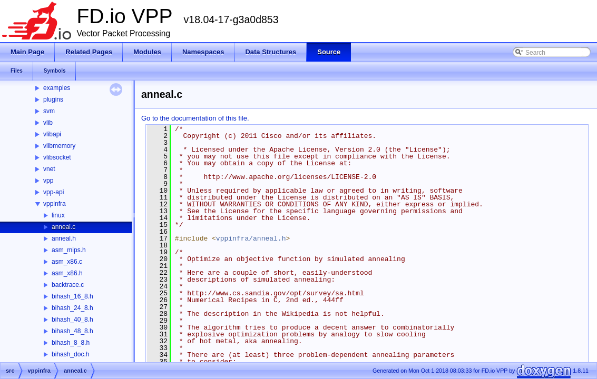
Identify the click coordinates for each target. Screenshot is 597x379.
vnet (49, 169)
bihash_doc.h (70, 354)
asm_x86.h (67, 273)
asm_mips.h (69, 250)
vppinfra (54, 203)
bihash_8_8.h (71, 342)
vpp (48, 180)
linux (58, 215)
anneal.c (63, 227)
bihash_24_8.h (72, 308)
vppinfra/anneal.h (251, 238)
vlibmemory (59, 145)
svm (49, 111)
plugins (53, 99)
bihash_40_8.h (72, 319)
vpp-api (53, 192)
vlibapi (52, 134)
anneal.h (64, 238)
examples (56, 88)
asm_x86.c (67, 261)
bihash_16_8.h (72, 296)
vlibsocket (57, 157)
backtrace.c (68, 284)
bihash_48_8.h (72, 331)
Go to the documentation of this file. (195, 118)
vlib (48, 122)
